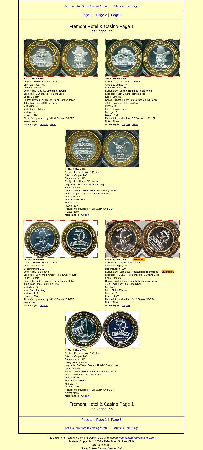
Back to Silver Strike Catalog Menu (86, 6)
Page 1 (86, 15)
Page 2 (101, 15)
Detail (53, 124)
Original (44, 124)
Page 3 (116, 15)
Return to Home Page (125, 6)
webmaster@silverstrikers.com (137, 437)
